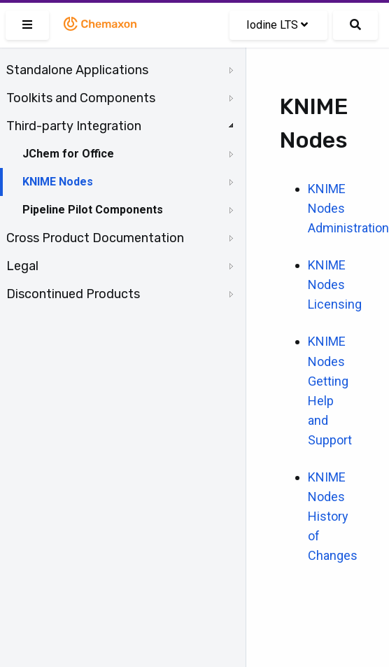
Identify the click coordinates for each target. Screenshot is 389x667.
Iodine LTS (277, 24)
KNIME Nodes (57, 181)
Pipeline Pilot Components (92, 209)
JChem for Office (68, 153)
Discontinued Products (73, 294)
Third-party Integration (73, 126)
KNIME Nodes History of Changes (333, 516)
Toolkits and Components (80, 98)
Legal (22, 266)
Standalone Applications (77, 70)
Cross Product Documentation (95, 238)
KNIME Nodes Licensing (335, 284)
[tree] (123, 182)
